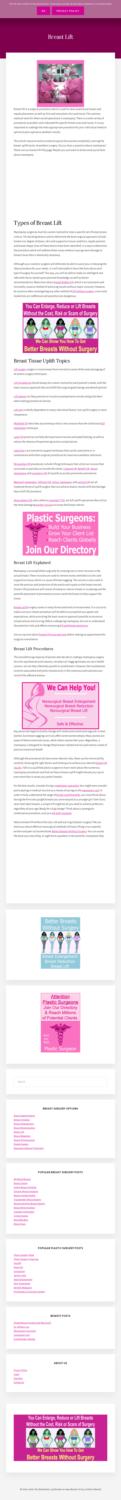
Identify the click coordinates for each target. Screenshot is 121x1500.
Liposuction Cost (22, 1335)
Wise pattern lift (23, 500)
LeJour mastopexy (62, 482)
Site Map (18, 1378)
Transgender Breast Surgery (27, 1199)
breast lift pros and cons (52, 634)
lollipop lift (44, 482)
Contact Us (19, 1382)
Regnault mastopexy (25, 482)
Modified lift (21, 423)
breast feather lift (63, 282)
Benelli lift (83, 468)
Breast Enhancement (24, 1140)
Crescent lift (70, 468)
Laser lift (19, 437)
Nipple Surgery (21, 1144)
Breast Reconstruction (24, 1128)
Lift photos (20, 396)
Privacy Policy (20, 1370)
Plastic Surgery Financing (26, 1259)
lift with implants (62, 813)
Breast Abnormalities (24, 1208)
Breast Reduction (22, 1136)
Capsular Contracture (24, 1212)
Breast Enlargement (24, 1124)
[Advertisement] (60, 188)
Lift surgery (20, 369)
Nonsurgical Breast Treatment (29, 1148)
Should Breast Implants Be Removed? (32, 1323)
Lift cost (18, 410)
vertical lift (84, 482)
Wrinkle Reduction (23, 1287)
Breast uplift (21, 607)
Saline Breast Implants (25, 1187)
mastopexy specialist (67, 785)
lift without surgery (83, 291)
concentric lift (39, 473)
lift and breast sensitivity (74, 625)
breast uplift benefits (68, 795)
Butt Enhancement (23, 1279)
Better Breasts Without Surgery (69, 831)
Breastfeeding (21, 1220)
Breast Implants (22, 1120)
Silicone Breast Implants (26, 1191)
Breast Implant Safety (25, 1195)
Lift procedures (22, 383)
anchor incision (44, 505)
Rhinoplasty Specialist (25, 1331)
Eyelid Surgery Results (24, 1339)
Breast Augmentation (24, 1116)
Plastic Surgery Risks (24, 1255)
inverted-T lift (57, 500)
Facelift (17, 1263)
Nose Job (18, 1267)
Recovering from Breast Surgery (29, 1203)
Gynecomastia (21, 1216)
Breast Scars (20, 1224)
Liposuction (19, 1271)
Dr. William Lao (21, 1327)
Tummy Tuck (20, 1275)
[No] (117, 9)
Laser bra (19, 450)
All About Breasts (22, 1179)
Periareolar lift (22, 464)
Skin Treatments (22, 1283)
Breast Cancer (20, 1183)
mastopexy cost (90, 790)
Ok (44, 11)
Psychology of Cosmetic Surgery (29, 1292)
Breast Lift (19, 1132)
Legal (16, 1374)
